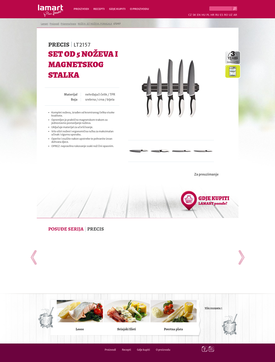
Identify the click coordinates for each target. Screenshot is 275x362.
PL (208, 15)
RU (217, 15)
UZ (230, 15)
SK (194, 15)
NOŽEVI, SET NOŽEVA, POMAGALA (95, 23)
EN (199, 15)
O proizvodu (139, 9)
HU (203, 15)
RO (226, 15)
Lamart (51, 10)
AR (235, 15)
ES (221, 15)
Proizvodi (81, 9)
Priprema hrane (68, 23)
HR (212, 15)
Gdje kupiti (117, 9)
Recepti (99, 9)
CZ (190, 15)
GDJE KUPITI (214, 200)
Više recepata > (213, 308)
